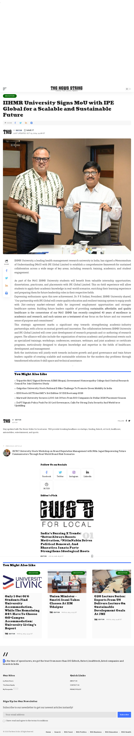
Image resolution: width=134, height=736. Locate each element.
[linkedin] (87, 474)
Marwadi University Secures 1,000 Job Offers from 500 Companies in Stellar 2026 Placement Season (71, 398)
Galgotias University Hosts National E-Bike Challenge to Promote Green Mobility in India (64, 388)
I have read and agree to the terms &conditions (27, 721)
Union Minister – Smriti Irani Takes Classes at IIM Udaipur (65, 602)
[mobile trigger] (5, 89)
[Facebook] (126, 421)
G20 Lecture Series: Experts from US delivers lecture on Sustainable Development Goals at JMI (109, 605)
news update (84, 503)
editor (19, 130)
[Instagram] (74, 474)
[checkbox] (4, 721)
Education (9, 96)
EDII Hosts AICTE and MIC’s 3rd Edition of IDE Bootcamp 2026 (49, 393)
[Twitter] (60, 474)
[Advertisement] (67, 45)
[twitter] (129, 421)
